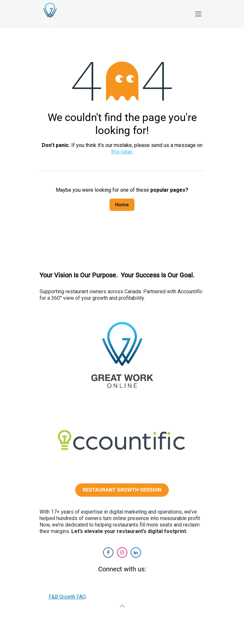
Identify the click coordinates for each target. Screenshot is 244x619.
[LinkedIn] (136, 552)
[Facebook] (108, 552)
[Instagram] (122, 552)
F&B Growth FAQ (67, 597)
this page (121, 152)
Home (122, 204)
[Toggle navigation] (198, 14)
